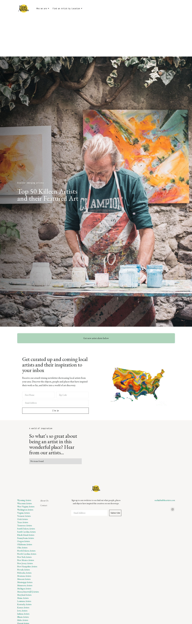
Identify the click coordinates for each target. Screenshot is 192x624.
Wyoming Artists (24, 500)
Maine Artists (23, 598)
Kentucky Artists (24, 604)
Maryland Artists (24, 595)
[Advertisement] (96, 36)
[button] (43, 8)
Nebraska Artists (24, 572)
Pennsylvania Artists (25, 538)
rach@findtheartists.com (165, 500)
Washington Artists (25, 509)
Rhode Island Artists (25, 535)
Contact (43, 505)
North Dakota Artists (26, 550)
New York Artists (24, 557)
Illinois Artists (23, 617)
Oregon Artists (23, 541)
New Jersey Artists (25, 563)
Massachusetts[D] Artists (28, 591)
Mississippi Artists (24, 582)
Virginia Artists (23, 512)
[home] (23, 8)
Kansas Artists (23, 607)
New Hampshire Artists (27, 566)
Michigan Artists (24, 588)
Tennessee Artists (24, 525)
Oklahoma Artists (24, 544)
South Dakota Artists (26, 528)
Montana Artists (24, 576)
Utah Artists (22, 519)
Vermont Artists (24, 516)
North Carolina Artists (26, 553)
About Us (44, 500)
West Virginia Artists (25, 506)
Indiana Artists (23, 613)
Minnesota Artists (24, 585)
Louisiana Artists (24, 601)
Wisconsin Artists (24, 503)
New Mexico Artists (25, 560)
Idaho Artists (22, 620)
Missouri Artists (24, 579)
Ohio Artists (22, 547)
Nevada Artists (23, 569)
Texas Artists (22, 522)
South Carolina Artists (26, 531)
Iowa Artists (22, 610)
